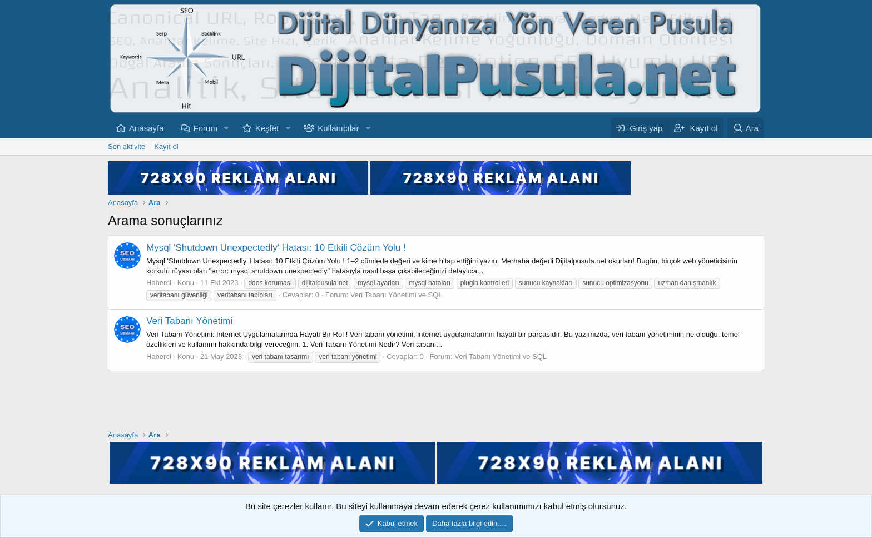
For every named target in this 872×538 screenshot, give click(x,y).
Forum (205, 128)
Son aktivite (126, 146)
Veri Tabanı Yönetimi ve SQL (396, 295)
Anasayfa (146, 128)
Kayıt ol (166, 146)
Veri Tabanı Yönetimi (189, 321)
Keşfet (267, 128)
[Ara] (745, 128)
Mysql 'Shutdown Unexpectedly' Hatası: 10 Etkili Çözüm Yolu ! (276, 247)
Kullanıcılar (338, 128)
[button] (226, 128)
